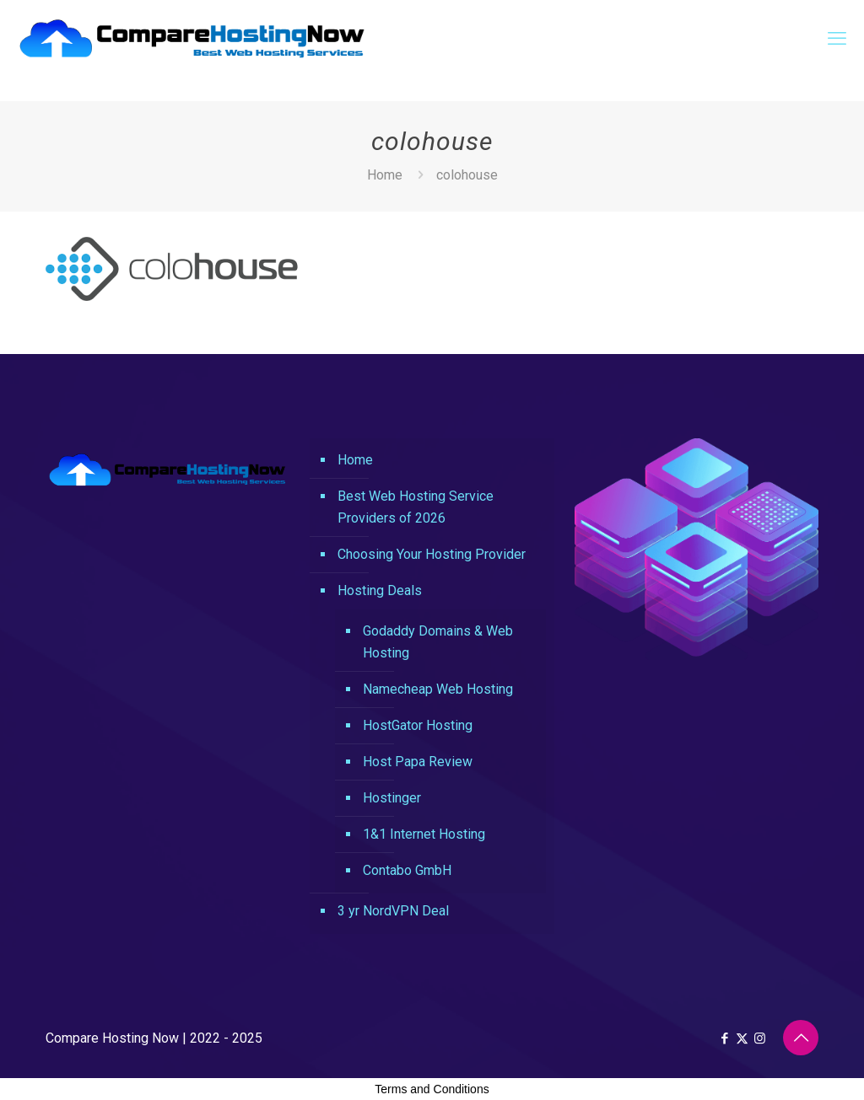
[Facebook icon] (724, 1038)
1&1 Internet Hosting (424, 834)
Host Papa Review (417, 762)
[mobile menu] (837, 38)
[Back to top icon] (800, 1037)
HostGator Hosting (417, 725)
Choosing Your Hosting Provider (432, 554)
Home (384, 175)
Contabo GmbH (407, 870)
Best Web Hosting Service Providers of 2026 (416, 507)
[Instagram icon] (759, 1038)
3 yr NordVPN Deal (393, 911)
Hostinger (392, 798)
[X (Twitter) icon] (742, 1038)
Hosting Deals (380, 590)
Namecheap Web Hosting (438, 689)
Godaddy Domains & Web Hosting (438, 642)
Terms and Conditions (432, 1089)
